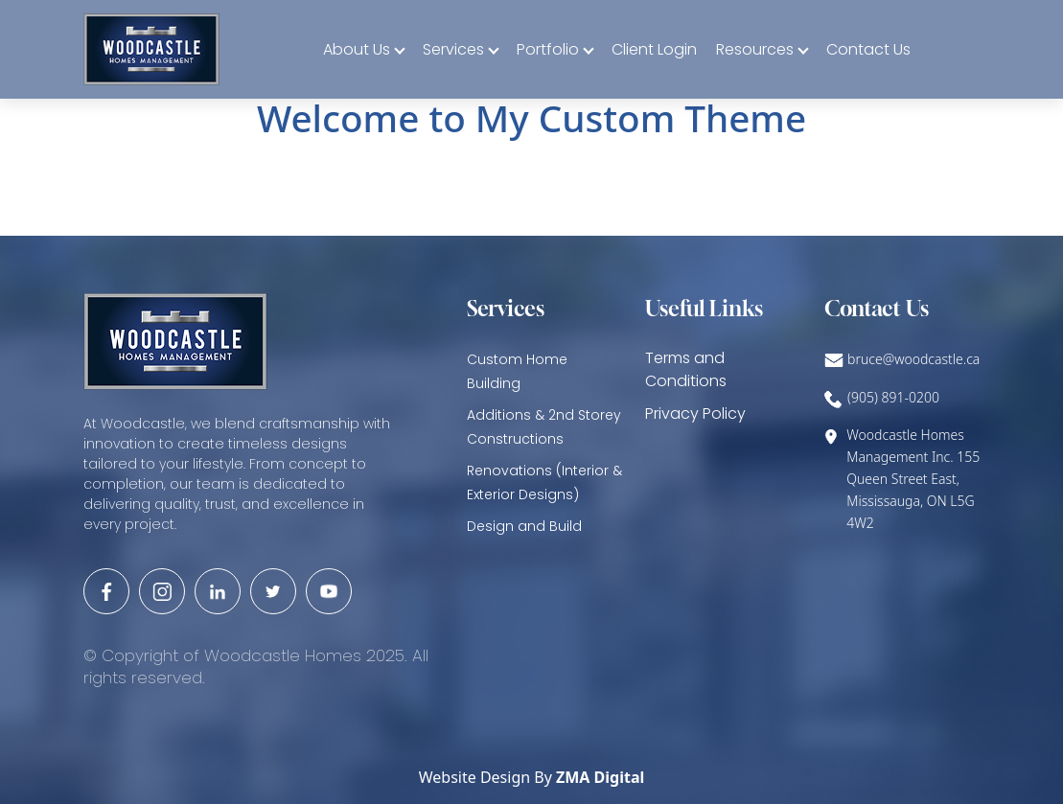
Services (453, 49)
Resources (755, 49)
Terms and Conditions (686, 369)
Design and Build (524, 526)
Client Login (654, 49)
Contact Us (868, 49)
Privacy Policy (695, 413)
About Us (356, 49)
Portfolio (548, 49)
